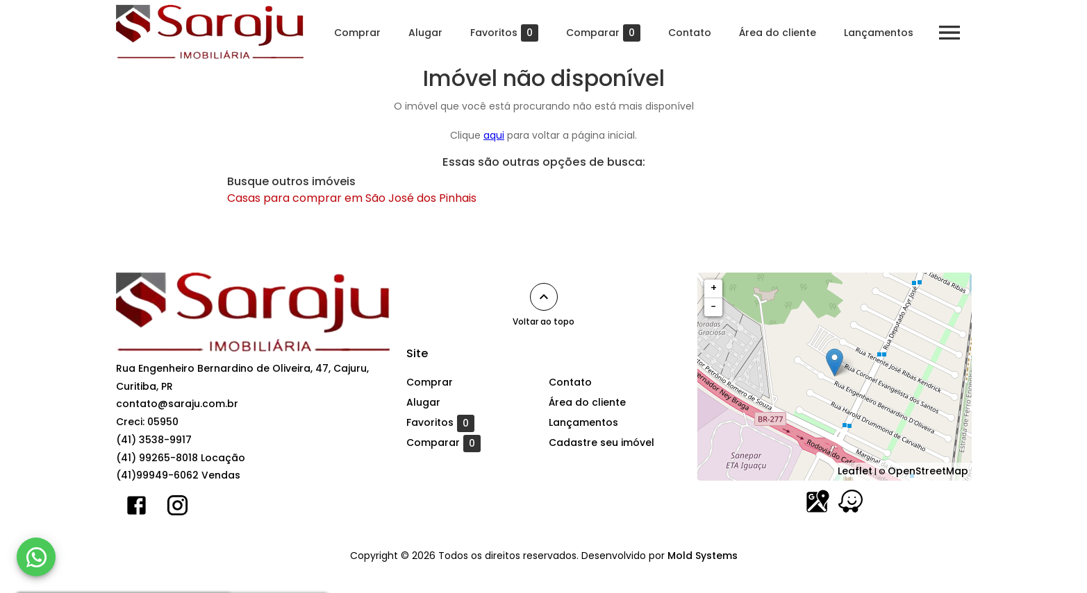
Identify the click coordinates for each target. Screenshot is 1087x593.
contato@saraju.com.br (177, 404)
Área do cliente (777, 33)
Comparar (603, 33)
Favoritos (504, 33)
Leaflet (855, 471)
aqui (493, 135)
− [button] (713, 306)
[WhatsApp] (36, 557)
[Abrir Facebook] (136, 508)
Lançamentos (878, 33)
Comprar (357, 33)
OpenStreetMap (928, 471)
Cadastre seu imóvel (601, 442)
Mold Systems (702, 555)
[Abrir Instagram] (177, 508)
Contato (689, 33)
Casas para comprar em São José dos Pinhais (351, 198)
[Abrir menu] (949, 32)
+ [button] (714, 288)
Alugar (425, 33)
